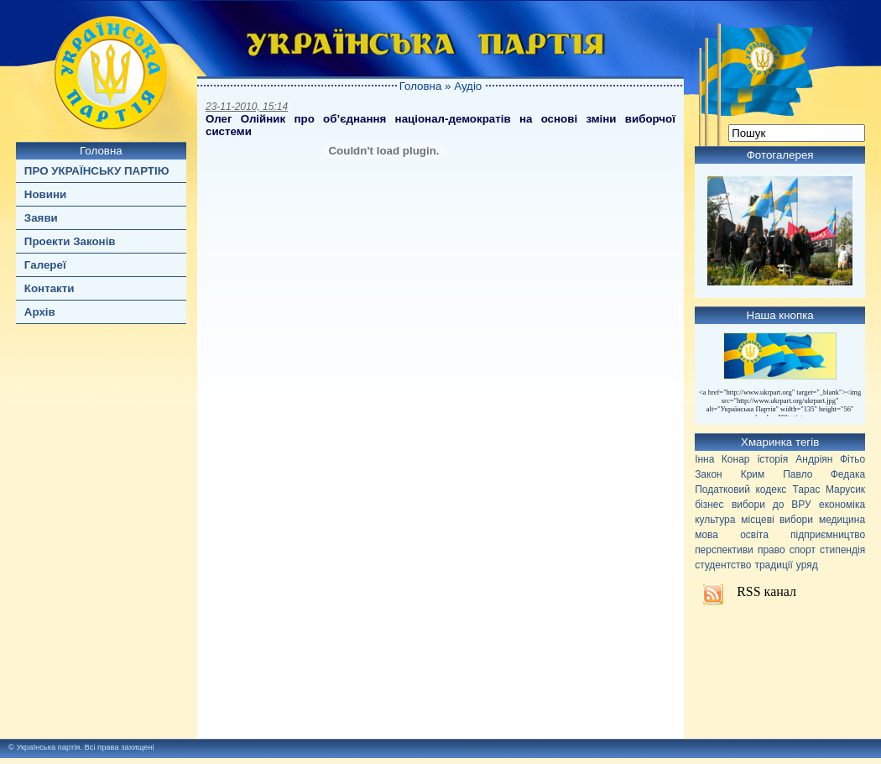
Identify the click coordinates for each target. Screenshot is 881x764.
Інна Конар (722, 459)
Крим (753, 474)
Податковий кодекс (740, 489)
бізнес (709, 504)
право (771, 550)
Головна (101, 150)
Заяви (41, 218)
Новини (45, 194)
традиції (773, 565)
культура (715, 520)
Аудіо (468, 86)
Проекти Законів (70, 241)
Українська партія (48, 747)
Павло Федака (824, 474)
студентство (723, 565)
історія (773, 459)
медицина (842, 520)
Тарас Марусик (829, 489)
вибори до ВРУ (771, 504)
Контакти (49, 288)
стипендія (842, 550)
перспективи (724, 550)
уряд (807, 565)
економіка (842, 504)
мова (706, 535)
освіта (754, 535)
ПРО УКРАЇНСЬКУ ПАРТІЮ (96, 171)
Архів (39, 312)
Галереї (45, 265)
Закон (708, 474)
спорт (803, 550)
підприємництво (827, 535)
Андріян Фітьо (830, 459)
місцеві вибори (777, 520)
